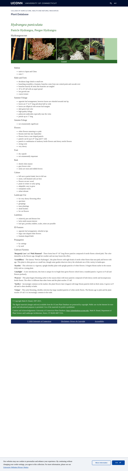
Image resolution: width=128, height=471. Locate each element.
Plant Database (19, 14)
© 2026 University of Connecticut (39, 321)
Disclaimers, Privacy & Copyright (73, 321)
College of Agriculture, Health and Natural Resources (35, 11)
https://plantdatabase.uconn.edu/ (77, 310)
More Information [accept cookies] (101, 463)
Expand (64, 61)
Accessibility (99, 321)
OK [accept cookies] (118, 463)
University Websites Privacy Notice (15, 467)
